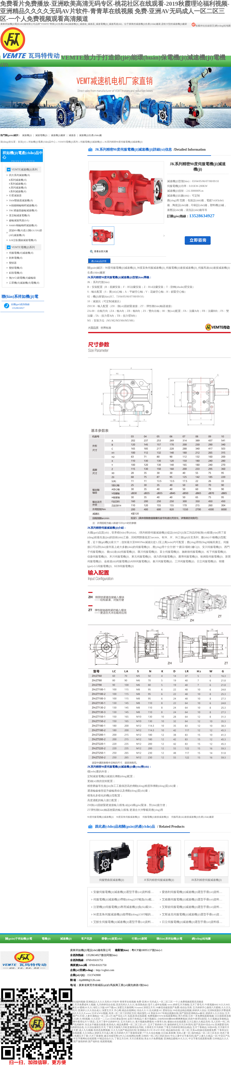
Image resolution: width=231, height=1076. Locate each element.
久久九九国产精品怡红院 (123, 1030)
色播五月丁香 (81, 1036)
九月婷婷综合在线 (106, 1004)
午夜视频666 (211, 1004)
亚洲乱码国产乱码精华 (72, 1024)
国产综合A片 (120, 1016)
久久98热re (88, 1033)
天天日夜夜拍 (136, 1038)
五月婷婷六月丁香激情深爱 (128, 1033)
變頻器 (13, 262)
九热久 (13, 1036)
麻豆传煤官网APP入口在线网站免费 (122, 1036)
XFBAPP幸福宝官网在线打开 (18, 1033)
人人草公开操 (57, 1027)
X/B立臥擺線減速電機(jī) (23, 240)
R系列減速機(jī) (18, 179)
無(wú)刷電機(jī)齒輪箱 (22, 277)
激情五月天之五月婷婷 (45, 1018)
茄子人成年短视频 (157, 1004)
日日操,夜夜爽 (168, 1033)
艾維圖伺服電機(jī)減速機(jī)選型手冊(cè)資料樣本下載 (196, 899)
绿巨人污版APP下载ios (104, 1007)
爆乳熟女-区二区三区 (30, 1004)
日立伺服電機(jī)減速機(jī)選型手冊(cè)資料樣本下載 (195, 921)
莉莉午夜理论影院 (197, 1018)
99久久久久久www (81, 1013)
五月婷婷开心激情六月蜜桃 (206, 1007)
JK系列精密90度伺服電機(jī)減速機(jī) (123, 141)
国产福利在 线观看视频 (100, 1041)
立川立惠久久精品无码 (198, 1021)
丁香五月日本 (121, 1038)
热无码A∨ (17, 1027)
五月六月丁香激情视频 (49, 1036)
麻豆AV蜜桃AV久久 (82, 1007)
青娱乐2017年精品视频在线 (164, 1013)
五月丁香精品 (199, 1027)
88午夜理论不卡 (52, 1024)
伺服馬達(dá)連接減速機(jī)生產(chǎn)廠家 (192, 817)
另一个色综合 (19, 1041)
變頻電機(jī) (15, 267)
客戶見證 (86, 938)
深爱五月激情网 (125, 1007)
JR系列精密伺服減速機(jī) (206, 880)
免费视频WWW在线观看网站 (162, 1016)
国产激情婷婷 (80, 1041)
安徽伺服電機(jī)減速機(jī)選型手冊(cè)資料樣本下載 (126, 892)
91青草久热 (160, 1021)
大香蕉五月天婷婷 (154, 1027)
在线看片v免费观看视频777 (28, 1007)
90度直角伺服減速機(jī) (128, 817)
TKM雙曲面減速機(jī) (21, 200)
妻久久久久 (28, 1030)
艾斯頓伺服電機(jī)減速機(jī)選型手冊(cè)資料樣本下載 (196, 906)
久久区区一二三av (100, 1018)
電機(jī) (46, 938)
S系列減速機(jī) (17, 191)
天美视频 (46, 1004)
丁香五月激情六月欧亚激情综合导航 (125, 1027)
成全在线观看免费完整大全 (57, 1007)
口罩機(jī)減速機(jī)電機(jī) (24, 282)
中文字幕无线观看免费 (200, 1038)
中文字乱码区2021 (12, 1013)
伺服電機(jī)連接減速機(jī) (155, 817)
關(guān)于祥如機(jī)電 (18, 938)
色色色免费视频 (102, 1030)
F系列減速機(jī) (17, 183)
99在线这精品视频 (182, 1010)
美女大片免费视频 (153, 1038)
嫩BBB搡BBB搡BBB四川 (64, 1010)
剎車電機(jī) (15, 257)
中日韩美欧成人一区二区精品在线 (44, 1038)
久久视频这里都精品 (218, 1018)
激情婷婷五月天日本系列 (180, 1024)
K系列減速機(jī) (18, 187)
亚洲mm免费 (33, 1041)
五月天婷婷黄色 (46, 1013)
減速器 (72, 135)
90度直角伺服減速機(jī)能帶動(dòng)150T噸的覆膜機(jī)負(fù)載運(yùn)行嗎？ (142, 914)
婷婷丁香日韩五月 (9, 1004)
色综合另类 (186, 1007)
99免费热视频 (26, 1018)
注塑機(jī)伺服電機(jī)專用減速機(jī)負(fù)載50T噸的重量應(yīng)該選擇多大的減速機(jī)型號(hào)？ (154, 906)
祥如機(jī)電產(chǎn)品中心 (42, 141)
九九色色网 (47, 1041)
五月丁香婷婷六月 (157, 1024)
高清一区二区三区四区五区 (122, 1013)
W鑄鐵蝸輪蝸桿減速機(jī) (23, 205)
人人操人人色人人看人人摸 (17, 1010)
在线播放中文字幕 (27, 1036)
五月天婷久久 (127, 1021)
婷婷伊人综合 (199, 1010)
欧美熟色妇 (141, 1004)
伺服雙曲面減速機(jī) (111, 880)
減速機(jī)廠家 (58, 135)
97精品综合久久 (105, 1038)
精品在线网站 (129, 1010)
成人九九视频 (86, 1030)
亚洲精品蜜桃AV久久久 (176, 1038)
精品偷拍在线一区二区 (177, 1030)
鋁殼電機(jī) (15, 272)
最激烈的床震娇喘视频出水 (28, 1024)
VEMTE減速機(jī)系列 (24, 169)
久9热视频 (84, 1018)
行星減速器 (15, 195)
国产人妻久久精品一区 (205, 1036)
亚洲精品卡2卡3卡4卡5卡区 (151, 1030)
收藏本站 (200, 25)
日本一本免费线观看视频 (201, 1016)
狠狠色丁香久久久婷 (68, 1018)
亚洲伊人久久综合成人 (89, 1010)
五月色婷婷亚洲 (63, 1013)
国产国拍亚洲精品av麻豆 (192, 1013)
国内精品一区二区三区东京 (205, 1033)
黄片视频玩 (150, 1018)
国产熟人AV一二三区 (63, 1004)
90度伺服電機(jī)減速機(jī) (100, 817)
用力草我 (182, 1016)
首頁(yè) (22, 141)
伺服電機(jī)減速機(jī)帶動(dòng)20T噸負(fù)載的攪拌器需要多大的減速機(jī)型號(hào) (147, 899)
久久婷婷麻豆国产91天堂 (71, 1016)
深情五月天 (149, 1007)
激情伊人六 (67, 1036)
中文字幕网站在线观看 (70, 1033)
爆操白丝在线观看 (176, 1021)
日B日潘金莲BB (118, 1018)
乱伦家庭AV (155, 1010)
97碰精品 (67, 1038)
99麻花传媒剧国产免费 (167, 1007)
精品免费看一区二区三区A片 (132, 1024)
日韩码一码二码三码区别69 (155, 1036)
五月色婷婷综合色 (74, 1027)
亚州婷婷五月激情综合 (45, 1033)
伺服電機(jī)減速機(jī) (91, 141)
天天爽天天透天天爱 (67, 1030)
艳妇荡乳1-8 (143, 1013)
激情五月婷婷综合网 (45, 1030)
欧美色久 (111, 1024)
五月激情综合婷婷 (48, 1016)
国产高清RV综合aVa (204, 1024)
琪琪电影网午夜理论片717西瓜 (79, 1021)
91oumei (138, 1007)
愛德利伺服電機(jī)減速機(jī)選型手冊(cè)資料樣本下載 (196, 892)
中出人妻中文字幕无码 (181, 1036)
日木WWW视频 (100, 1013)
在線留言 (209, 25)
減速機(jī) (27, 135)
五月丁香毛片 (197, 1004)
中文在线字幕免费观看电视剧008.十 (44, 1021)
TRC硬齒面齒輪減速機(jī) (23, 210)
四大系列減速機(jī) (19, 175)
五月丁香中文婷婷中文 (107, 1021)
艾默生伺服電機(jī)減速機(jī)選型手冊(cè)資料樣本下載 (127, 921)
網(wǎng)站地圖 (223, 25)
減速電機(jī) (41, 135)
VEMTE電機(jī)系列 (68, 141)
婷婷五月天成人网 (41, 1010)
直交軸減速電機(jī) (19, 215)
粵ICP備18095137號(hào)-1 (147, 950)
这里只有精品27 (136, 1018)
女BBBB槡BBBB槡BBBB (12, 1021)
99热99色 (212, 1027)
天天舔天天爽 (30, 1013)
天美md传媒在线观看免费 (203, 1030)
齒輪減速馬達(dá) (19, 220)
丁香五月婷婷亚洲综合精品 (178, 1027)
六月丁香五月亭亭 (63, 1041)
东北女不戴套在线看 (95, 1024)
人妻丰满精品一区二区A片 (98, 1016)
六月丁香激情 (96, 1036)
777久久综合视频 (151, 1033)
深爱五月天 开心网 (111, 1010)
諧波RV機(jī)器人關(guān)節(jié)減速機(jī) (25, 233)
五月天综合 (20, 1038)
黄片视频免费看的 (144, 1021)
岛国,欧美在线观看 (137, 1016)
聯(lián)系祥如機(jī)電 (169, 938)
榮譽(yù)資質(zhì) (112, 938)
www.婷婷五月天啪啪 (178, 1004)
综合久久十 (142, 1010)
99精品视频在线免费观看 (36, 1027)
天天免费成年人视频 (85, 1004)
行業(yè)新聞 (139, 938)
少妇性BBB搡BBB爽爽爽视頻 (172, 1018)
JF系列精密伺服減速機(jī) (159, 880)
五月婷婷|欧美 (31, 1016)
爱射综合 (167, 1010)
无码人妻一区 (183, 1033)
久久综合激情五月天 (95, 1027)
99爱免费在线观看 (12, 1030)
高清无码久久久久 (125, 1004)
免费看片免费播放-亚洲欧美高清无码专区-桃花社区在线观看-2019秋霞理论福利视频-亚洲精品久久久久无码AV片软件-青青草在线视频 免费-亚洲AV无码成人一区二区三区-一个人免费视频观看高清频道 (114, 11)
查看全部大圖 (101, 251)
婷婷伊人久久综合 (215, 1013)
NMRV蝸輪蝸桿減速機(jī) (23, 225)
